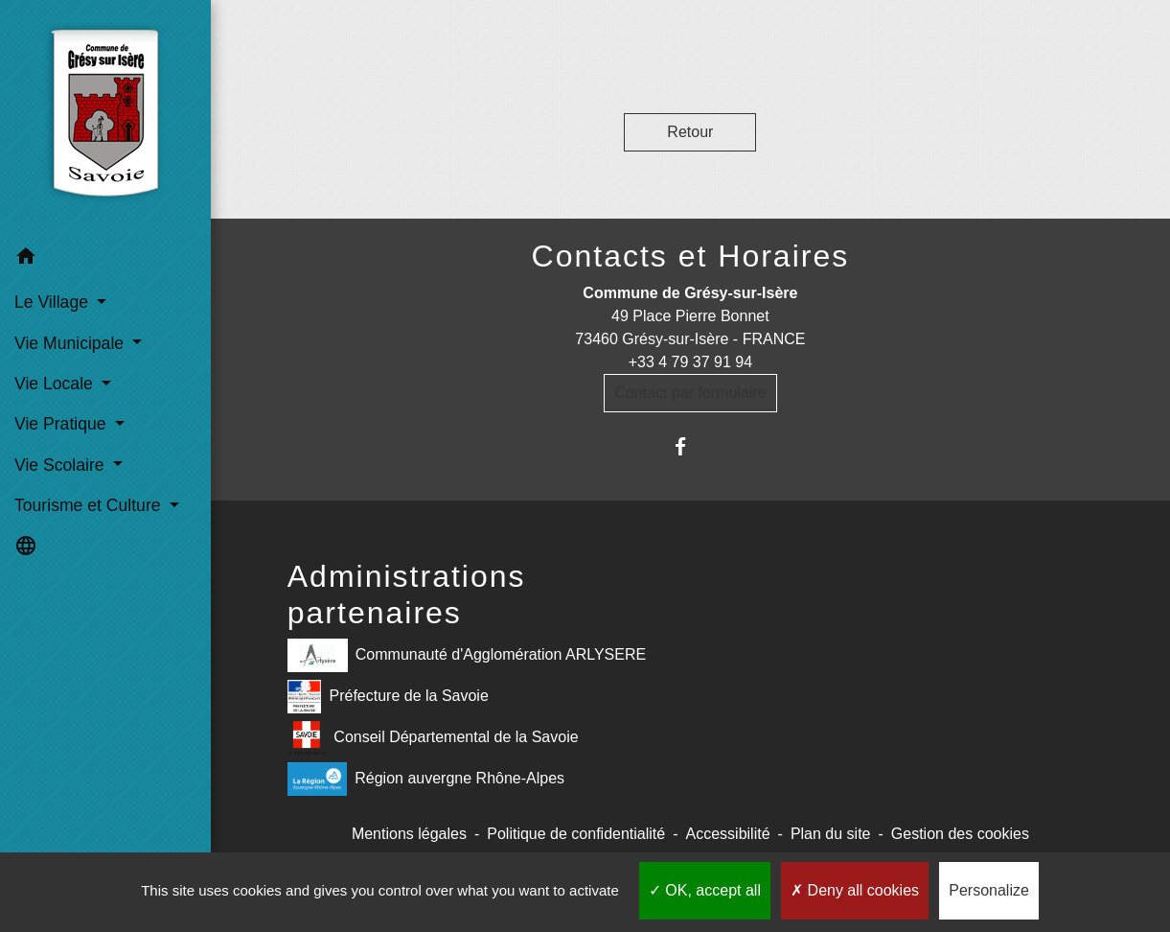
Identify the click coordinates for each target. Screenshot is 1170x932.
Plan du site (831, 834)
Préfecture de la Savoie (388, 696)
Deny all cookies (855, 890)
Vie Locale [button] (56, 383)
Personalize (989, 890)
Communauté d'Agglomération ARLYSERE (466, 655)
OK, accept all (705, 890)
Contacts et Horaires (691, 256)
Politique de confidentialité (576, 834)
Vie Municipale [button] (71, 343)
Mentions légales (409, 834)
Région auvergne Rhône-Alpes (425, 779)
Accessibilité (728, 834)
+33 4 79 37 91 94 (690, 362)
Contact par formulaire (690, 392)
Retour (690, 132)
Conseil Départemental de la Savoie (433, 738)
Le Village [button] (53, 302)
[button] (105, 259)
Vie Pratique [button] (62, 423)
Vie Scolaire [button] (61, 465)
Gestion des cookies (960, 834)
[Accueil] (105, 118)
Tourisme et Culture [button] (89, 505)
